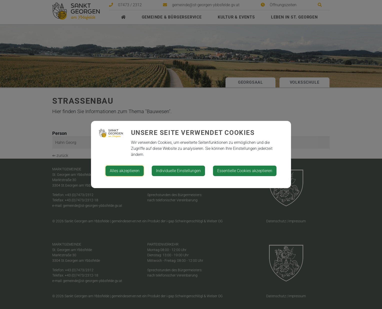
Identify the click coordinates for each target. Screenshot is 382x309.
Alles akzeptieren (125, 170)
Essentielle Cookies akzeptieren (244, 170)
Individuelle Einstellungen (178, 170)
